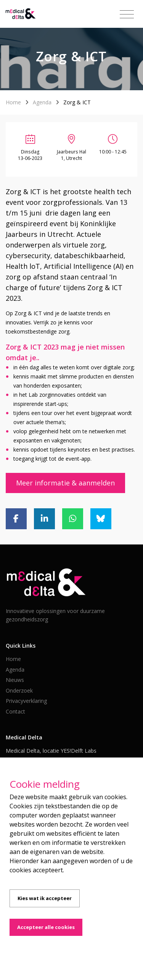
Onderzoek (19, 690)
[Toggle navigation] (127, 14)
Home (13, 102)
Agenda (42, 102)
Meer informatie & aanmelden (65, 482)
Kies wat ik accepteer (45, 898)
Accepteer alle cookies (46, 927)
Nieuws (15, 679)
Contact (15, 711)
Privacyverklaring (26, 700)
